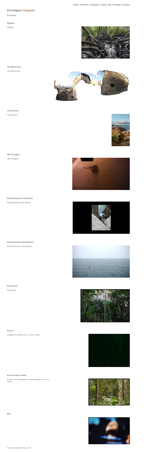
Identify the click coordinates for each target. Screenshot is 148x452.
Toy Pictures (12, 111)
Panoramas (12, 286)
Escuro (10, 331)
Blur (9, 414)
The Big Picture (14, 67)
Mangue (10, 23)
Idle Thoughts (114, 5)
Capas (104, 5)
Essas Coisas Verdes (16, 375)
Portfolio (84, 5)
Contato (126, 5)
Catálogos (94, 5)
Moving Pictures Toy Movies (20, 198)
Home (76, 5)
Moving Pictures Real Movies (20, 242)
